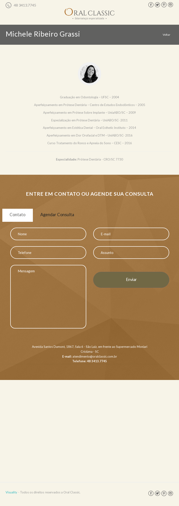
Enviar (131, 282)
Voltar (166, 34)
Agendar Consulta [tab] (67, 216)
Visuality (11, 495)
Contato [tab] (20, 216)
